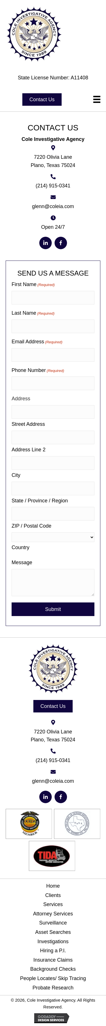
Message (22, 562)
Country (20, 547)
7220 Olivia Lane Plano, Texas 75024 (53, 161)
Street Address (28, 424)
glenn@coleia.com (53, 206)
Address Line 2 (29, 449)
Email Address (37, 342)
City (16, 475)
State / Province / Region (40, 501)
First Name (33, 285)
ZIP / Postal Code (31, 526)
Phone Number (38, 370)
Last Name (33, 313)
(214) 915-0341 (53, 186)
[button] (42, 99)
